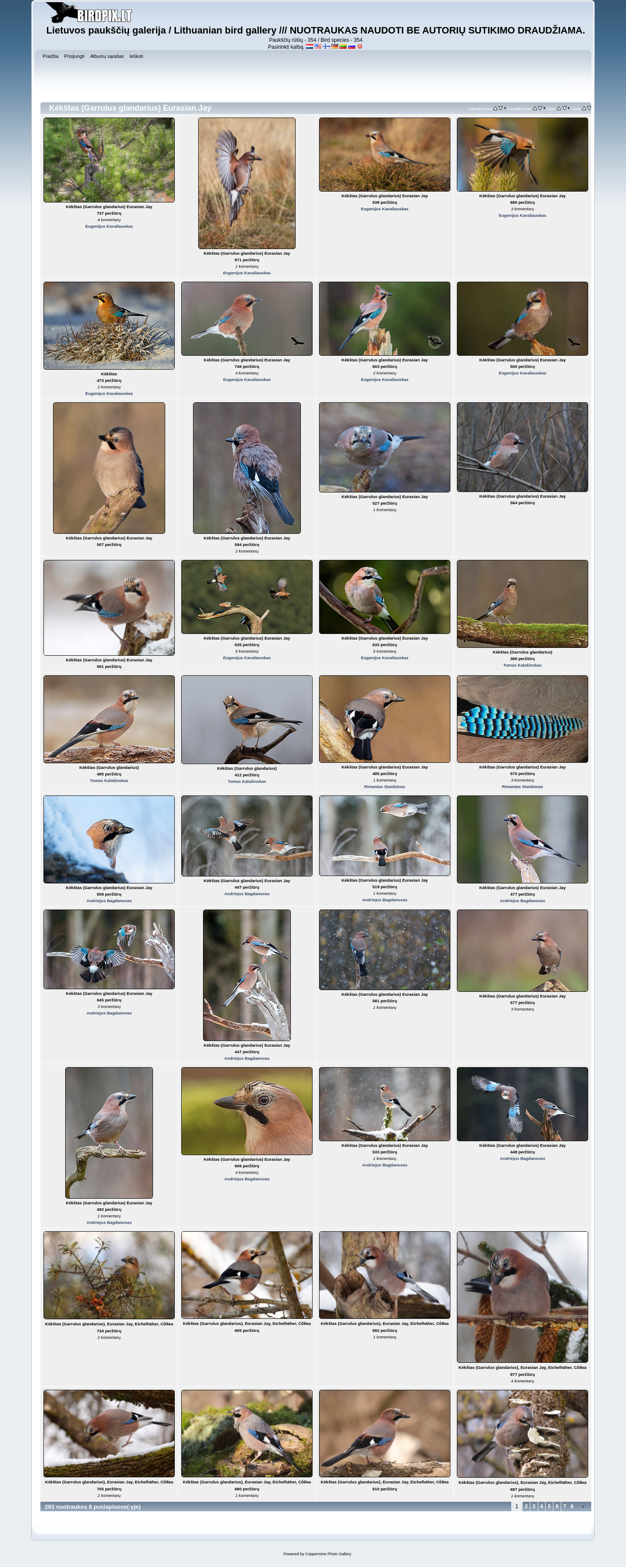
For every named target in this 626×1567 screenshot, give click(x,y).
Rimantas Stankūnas (384, 786)
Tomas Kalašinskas (522, 665)
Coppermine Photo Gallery (328, 1554)
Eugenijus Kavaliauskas (109, 226)
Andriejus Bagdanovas (109, 900)
